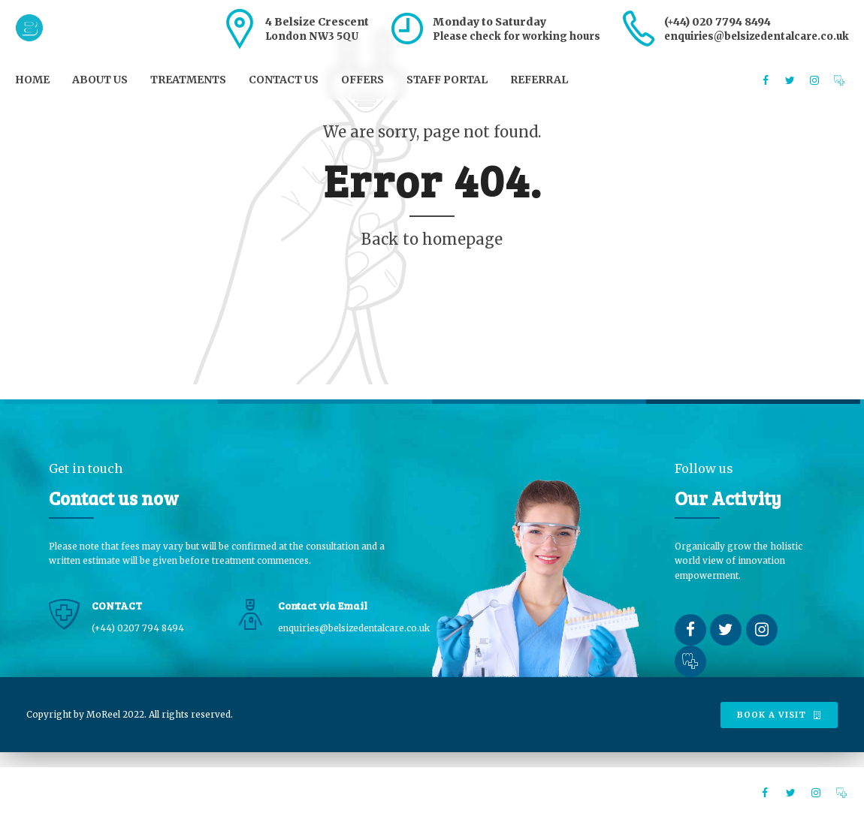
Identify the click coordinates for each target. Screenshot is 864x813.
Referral (539, 79)
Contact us (284, 79)
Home (32, 79)
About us (100, 79)
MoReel (103, 714)
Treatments (188, 79)
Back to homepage (432, 239)
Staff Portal (447, 79)
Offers (362, 79)
